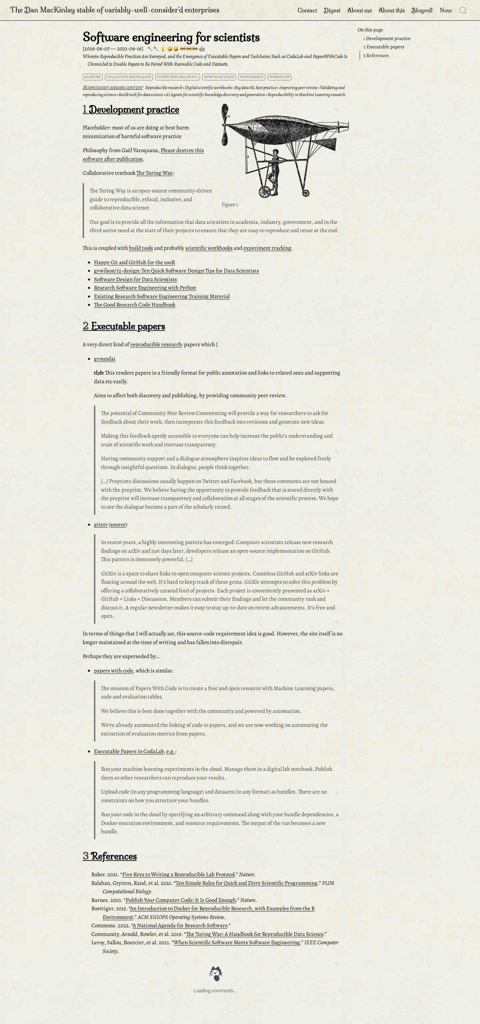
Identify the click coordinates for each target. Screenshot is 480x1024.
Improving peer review (298, 87)
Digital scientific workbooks (208, 87)
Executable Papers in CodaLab (129, 751)
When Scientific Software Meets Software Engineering (237, 942)
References (376, 55)
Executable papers (383, 46)
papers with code (113, 670)
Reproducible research (163, 87)
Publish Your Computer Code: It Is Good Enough (181, 900)
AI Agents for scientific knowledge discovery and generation (215, 94)
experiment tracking (267, 248)
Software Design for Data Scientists (135, 279)
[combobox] (463, 10)
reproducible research (156, 344)
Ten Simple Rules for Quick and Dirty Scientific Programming (247, 883)
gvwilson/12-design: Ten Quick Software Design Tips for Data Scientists (176, 271)
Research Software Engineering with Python (145, 288)
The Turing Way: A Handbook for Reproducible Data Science (254, 934)
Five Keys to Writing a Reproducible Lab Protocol (178, 874)
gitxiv (101, 524)
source (118, 524)
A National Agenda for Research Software (180, 925)
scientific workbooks (209, 248)
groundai (104, 359)
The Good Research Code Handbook (134, 305)
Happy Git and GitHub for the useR (134, 262)
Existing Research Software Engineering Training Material (162, 296)
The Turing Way (154, 173)
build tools (141, 248)
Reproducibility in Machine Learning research (306, 94)
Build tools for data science (141, 94)
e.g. (170, 751)
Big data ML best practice (256, 87)
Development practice (387, 38)
